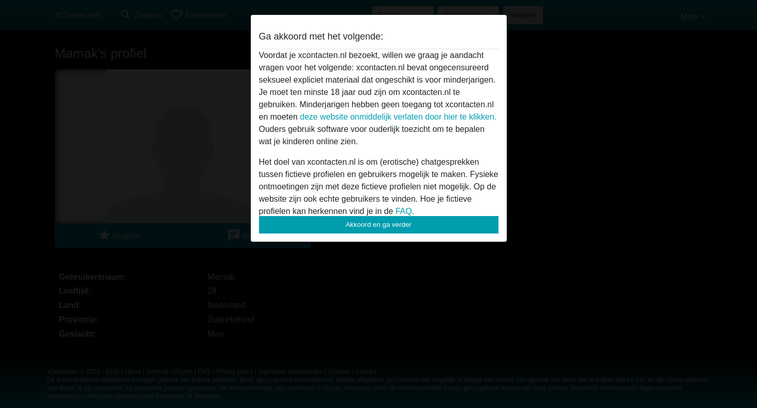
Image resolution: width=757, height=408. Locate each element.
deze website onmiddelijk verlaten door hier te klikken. (398, 116)
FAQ (403, 211)
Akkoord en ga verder (378, 224)
